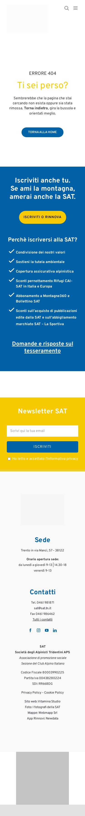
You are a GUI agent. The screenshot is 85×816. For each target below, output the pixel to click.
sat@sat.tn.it (42, 608)
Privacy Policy (31, 693)
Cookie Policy (54, 693)
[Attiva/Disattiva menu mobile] (75, 8)
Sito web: (30, 702)
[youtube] (47, 630)
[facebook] (30, 630)
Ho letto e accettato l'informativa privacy (45, 459)
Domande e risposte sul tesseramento (42, 348)
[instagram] (38, 630)
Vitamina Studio (49, 702)
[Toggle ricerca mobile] (66, 8)
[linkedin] (55, 630)
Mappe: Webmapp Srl (42, 713)
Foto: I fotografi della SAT (42, 707)
